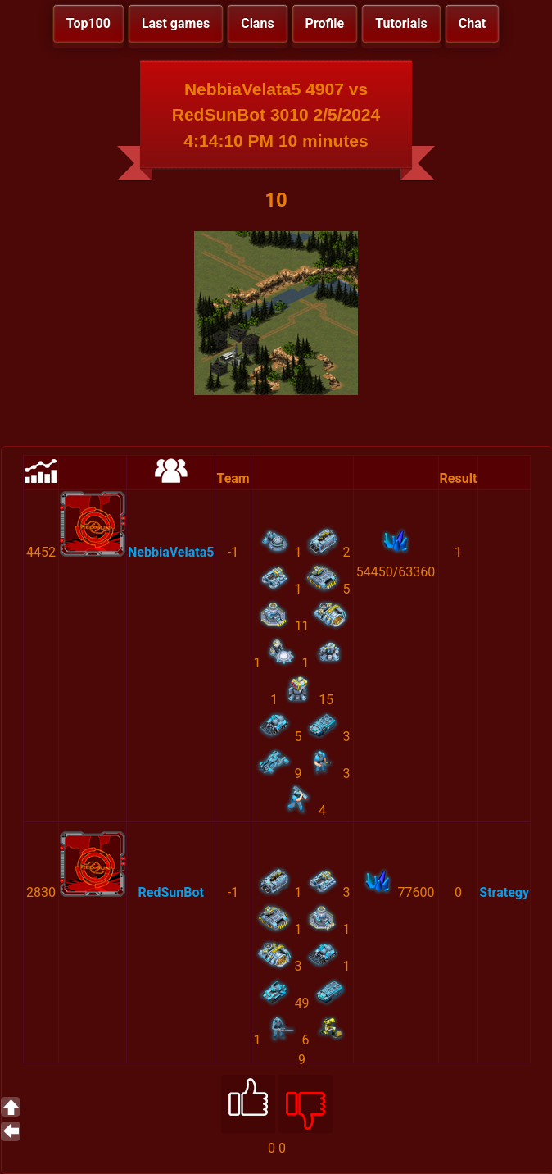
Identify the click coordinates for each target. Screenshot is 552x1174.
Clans (257, 23)
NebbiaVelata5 (171, 552)
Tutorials (401, 23)
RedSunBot (171, 892)
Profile (325, 23)
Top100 (88, 23)
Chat (472, 23)
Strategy (504, 892)
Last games (176, 23)
